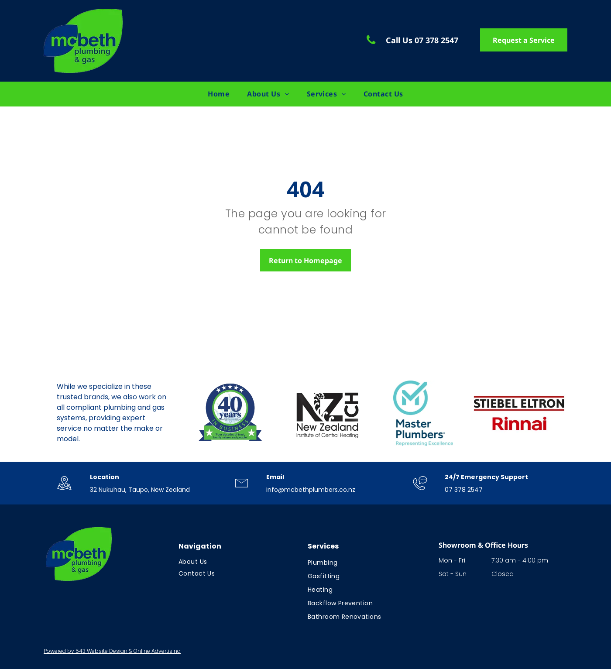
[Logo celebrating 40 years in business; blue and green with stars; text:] (230, 413)
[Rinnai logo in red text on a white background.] (519, 413)
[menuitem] (218, 94)
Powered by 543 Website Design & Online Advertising (112, 651)
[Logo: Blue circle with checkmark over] (423, 413)
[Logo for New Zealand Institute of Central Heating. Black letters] (327, 413)
